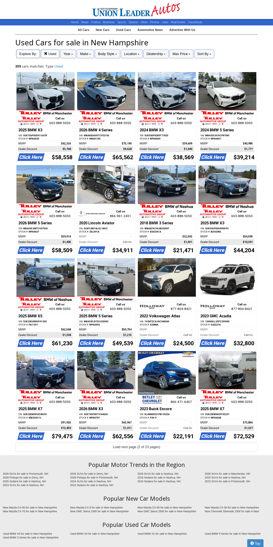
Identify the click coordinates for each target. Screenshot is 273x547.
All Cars (83, 30)
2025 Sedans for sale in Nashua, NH (24, 481)
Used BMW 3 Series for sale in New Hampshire (31, 537)
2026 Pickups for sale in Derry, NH (23, 477)
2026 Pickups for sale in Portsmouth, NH (94, 477)
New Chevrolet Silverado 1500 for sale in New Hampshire (232, 511)
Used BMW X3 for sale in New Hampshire (27, 533)
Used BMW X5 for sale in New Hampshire (94, 533)
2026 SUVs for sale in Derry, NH (89, 473)
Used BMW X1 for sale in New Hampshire (162, 533)
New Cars (103, 30)
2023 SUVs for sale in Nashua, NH (23, 485)
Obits (144, 22)
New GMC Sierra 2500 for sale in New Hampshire (166, 511)
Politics (95, 22)
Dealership (156, 54)
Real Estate (178, 22)
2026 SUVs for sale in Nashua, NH (157, 473)
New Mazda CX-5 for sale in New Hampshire (96, 507)
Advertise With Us (182, 30)
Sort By (204, 54)
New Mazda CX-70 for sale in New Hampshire (30, 511)
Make (85, 54)
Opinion (134, 22)
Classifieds (195, 22)
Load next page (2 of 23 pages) (136, 447)
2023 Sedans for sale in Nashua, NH (91, 485)
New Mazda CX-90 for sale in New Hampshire (164, 507)
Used (50, 54)
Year (68, 54)
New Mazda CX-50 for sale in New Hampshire (30, 507)
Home (75, 22)
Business (109, 22)
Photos (155, 22)
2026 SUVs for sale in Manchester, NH (227, 473)
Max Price (181, 54)
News (85, 22)
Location (131, 54)
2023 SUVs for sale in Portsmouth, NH (227, 481)
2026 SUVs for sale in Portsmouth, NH (25, 473)
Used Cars (123, 30)
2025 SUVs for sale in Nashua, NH (225, 477)
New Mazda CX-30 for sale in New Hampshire (232, 507)
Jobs (165, 22)
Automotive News (150, 30)
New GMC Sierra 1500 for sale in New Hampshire (99, 511)
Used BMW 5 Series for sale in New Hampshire (232, 533)
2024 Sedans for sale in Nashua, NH (158, 481)
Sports (122, 22)
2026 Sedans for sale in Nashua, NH (158, 477)
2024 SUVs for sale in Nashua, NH (90, 481)
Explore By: (28, 54)
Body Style (107, 54)
